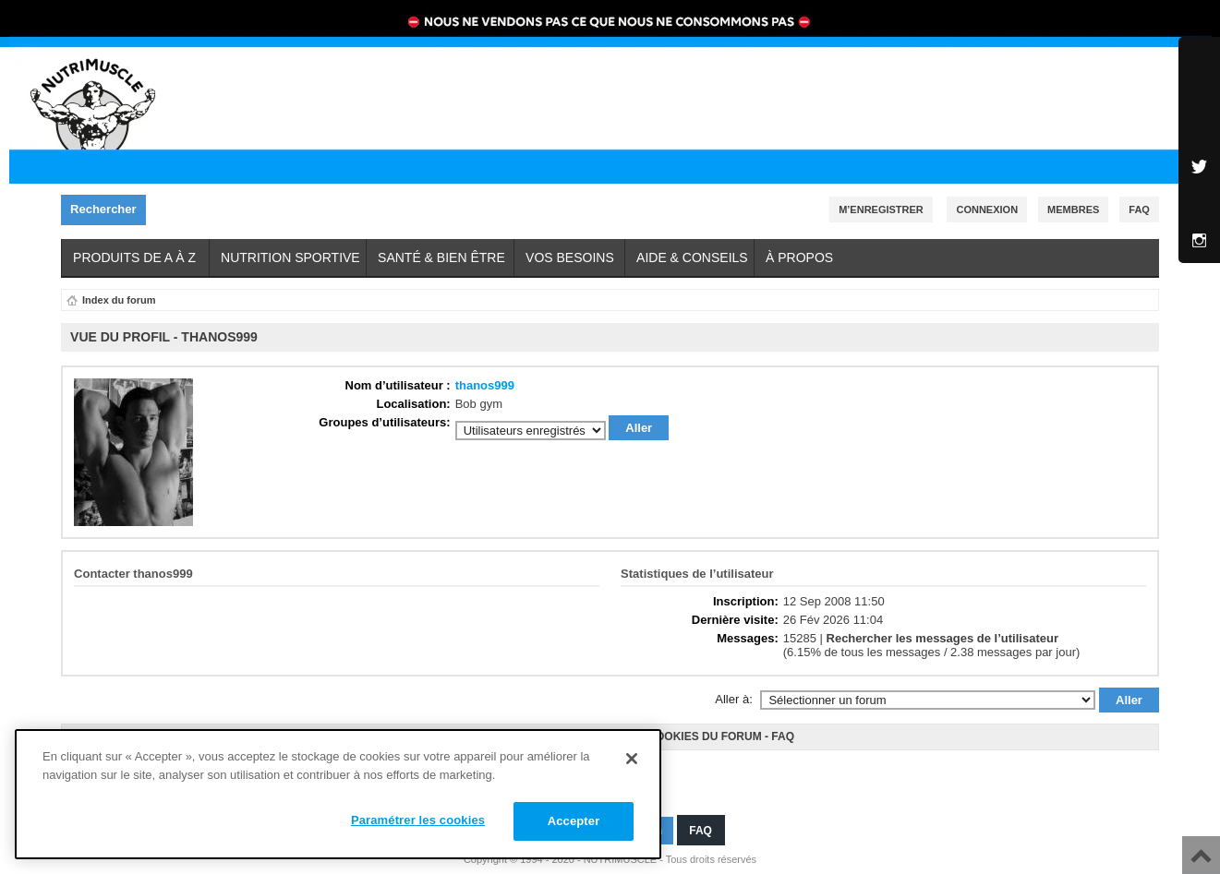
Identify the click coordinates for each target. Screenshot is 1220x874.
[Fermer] (631, 758)
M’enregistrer (881, 209)
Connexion (987, 209)
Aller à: (733, 699)
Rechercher (108, 210)
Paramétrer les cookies (418, 820)
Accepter (574, 821)
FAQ (782, 736)
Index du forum (118, 299)
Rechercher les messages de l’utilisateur (942, 638)
